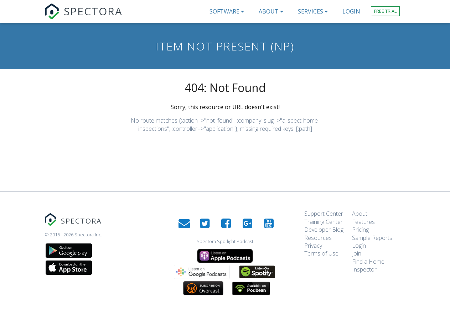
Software (229, 11)
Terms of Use (321, 253)
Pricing (360, 230)
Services (315, 11)
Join (356, 253)
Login (359, 245)
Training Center (323, 222)
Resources (318, 238)
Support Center (323, 214)
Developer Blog (323, 230)
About (273, 11)
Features (363, 222)
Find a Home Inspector (368, 265)
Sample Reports (372, 238)
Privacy (313, 245)
